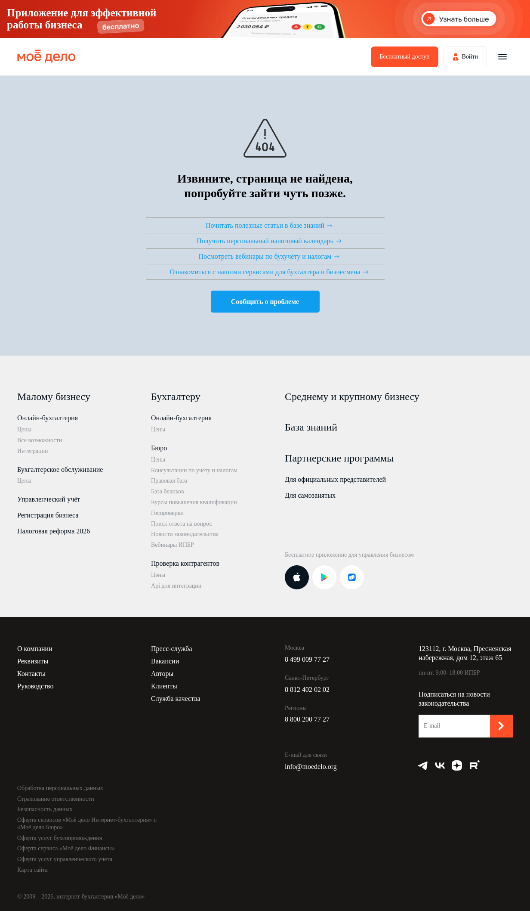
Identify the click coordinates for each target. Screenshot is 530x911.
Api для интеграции (176, 586)
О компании (34, 648)
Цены (24, 429)
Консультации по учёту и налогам (194, 470)
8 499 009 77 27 (307, 659)
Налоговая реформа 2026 (53, 531)
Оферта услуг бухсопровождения (59, 838)
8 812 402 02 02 (307, 689)
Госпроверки (167, 513)
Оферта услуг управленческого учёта (64, 859)
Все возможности (39, 440)
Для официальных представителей (335, 479)
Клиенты (164, 686)
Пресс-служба (171, 648)
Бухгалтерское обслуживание (60, 469)
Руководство (35, 686)
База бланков (167, 491)
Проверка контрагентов (185, 563)
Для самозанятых (310, 495)
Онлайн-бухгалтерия (47, 417)
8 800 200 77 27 (307, 719)
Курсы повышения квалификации (194, 502)
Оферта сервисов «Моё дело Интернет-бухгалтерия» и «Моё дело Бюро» (87, 823)
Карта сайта (32, 870)
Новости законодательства (185, 534)
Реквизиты (32, 661)
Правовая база (169, 480)
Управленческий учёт (48, 499)
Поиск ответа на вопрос (181, 524)
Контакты (31, 673)
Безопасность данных (45, 809)
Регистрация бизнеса (47, 515)
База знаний (311, 427)
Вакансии (165, 661)
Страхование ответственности (55, 799)
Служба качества (175, 698)
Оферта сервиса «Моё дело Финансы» (66, 848)
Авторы (162, 673)
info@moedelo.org (311, 766)
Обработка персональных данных (60, 788)
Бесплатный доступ (404, 56)
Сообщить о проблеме (265, 301)
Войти (470, 56)
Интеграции (32, 451)
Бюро (159, 448)
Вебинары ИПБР (172, 545)
